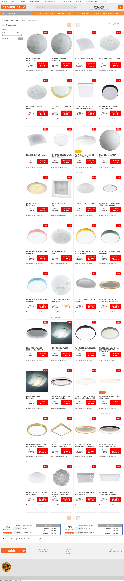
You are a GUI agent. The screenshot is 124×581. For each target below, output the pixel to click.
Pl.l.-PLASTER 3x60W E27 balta (59, 204)
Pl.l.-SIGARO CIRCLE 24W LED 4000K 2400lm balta (61, 156)
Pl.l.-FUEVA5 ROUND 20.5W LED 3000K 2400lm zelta (36, 445)
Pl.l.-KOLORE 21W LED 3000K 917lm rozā (36, 252)
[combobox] (56, 7)
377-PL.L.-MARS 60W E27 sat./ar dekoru (60, 301)
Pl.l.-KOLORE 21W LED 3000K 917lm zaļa (109, 252)
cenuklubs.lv (5, 20)
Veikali (14, 1)
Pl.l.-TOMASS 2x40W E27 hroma (35, 108)
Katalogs (9, 13)
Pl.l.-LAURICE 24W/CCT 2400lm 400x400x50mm (108, 494)
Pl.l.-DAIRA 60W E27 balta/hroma (33, 59)
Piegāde (23, 1)
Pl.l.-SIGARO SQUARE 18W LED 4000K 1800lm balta (84, 108)
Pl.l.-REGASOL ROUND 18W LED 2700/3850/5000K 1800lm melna (109, 350)
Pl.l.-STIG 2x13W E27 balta (84, 203)
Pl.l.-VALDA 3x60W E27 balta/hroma (107, 156)
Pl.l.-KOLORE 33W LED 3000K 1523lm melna (85, 349)
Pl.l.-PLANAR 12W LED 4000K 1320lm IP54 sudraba (109, 204)
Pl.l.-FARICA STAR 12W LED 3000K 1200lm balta (84, 156)
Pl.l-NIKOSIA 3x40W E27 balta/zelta (35, 397)
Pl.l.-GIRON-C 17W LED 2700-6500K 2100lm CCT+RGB (36, 494)
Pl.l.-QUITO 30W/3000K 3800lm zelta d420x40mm (84, 445)
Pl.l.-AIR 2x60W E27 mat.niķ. (36, 155)
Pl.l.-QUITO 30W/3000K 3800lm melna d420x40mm (109, 445)
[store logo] (13, 7)
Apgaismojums (15, 20)
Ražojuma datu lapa (80, 172)
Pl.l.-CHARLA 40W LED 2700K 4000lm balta (109, 397)
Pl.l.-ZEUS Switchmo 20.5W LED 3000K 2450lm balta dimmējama (60, 495)
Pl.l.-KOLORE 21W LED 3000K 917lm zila (36, 301)
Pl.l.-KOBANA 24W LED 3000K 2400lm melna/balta (61, 397)
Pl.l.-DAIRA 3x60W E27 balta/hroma (34, 204)
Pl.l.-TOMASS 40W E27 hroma (110, 58)
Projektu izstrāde (65, 1)
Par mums (4, 1)
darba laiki (99, 7)
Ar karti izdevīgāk (50, 1)
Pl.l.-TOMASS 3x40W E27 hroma (59, 252)
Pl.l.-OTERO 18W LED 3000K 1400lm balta (85, 301)
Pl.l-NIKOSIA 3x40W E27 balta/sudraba (59, 349)
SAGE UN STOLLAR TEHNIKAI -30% (98, 13)
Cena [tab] (4, 29)
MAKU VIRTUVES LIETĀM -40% (53, 13)
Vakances (78, 1)
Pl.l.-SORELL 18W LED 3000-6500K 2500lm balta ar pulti (85, 397)
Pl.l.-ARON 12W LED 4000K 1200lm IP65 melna (108, 108)
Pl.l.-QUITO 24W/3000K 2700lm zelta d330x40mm (108, 301)
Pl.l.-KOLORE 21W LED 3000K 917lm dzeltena (85, 252)
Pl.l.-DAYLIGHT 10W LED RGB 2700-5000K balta (85, 494)
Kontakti (104, 1)
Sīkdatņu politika (43, 549)
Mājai (24, 20)
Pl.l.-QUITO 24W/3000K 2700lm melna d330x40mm (36, 349)
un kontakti (99, 8)
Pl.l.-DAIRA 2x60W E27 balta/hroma (59, 59)
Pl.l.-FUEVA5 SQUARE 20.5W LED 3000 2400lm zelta (61, 445)
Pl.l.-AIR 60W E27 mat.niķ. (84, 58)
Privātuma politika (91, 1)
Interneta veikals (35, 1)
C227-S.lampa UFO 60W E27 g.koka (61, 108)
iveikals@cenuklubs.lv (115, 551)
